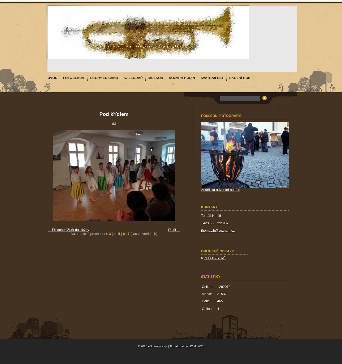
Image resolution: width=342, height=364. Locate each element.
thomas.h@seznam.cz (218, 231)
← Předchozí (57, 230)
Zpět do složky (78, 230)
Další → (174, 230)
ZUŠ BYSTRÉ (215, 258)
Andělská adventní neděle (220, 190)
